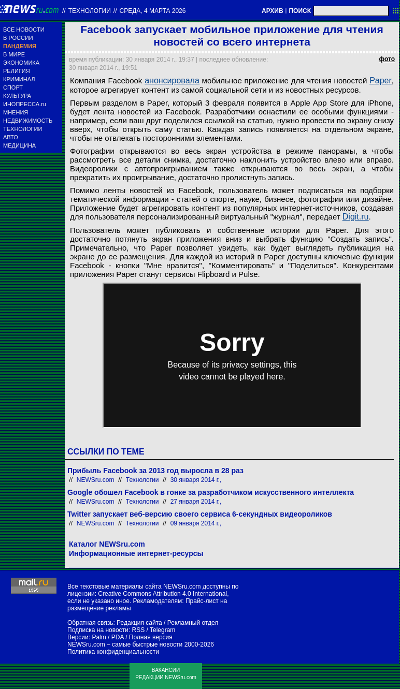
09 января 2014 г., (196, 523)
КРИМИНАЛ (19, 79)
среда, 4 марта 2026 (153, 10)
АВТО (10, 137)
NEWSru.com (96, 479)
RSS (138, 630)
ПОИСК (300, 10)
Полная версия (151, 637)
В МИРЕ (14, 54)
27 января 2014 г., (196, 501)
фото (387, 59)
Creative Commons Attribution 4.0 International (162, 593)
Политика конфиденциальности (113, 651)
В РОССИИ (18, 38)
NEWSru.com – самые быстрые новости (124, 644)
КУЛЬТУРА (17, 96)
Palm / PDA (107, 637)
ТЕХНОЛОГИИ (22, 129)
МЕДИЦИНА (19, 145)
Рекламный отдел (193, 622)
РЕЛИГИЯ (16, 71)
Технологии (89, 10)
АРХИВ (272, 10)
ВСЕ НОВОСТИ (24, 29)
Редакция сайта (139, 622)
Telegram (162, 630)
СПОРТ (13, 87)
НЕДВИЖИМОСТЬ (27, 121)
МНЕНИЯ (15, 112)
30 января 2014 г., (196, 479)
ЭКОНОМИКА (21, 63)
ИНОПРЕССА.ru (24, 104)
